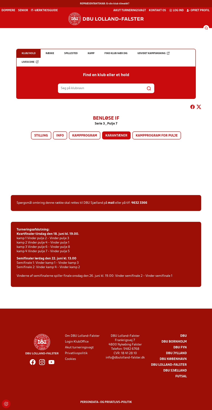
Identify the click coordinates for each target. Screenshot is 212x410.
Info (60, 135)
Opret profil (198, 10)
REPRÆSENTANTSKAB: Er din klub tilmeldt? (104, 4)
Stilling (41, 135)
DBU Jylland (176, 353)
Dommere (8, 10)
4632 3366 (139, 202)
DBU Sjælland (175, 370)
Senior (23, 10)
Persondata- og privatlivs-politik (106, 402)
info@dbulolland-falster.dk (125, 357)
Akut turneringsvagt (129, 10)
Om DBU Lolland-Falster (82, 336)
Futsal (181, 376)
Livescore (30, 62)
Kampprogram (84, 135)
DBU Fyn (180, 347)
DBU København (173, 359)
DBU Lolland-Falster (169, 364)
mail (111, 202)
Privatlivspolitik (76, 353)
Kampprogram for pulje (157, 135)
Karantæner (116, 135)
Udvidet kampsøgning (153, 53)
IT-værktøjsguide (44, 10)
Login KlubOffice (77, 341)
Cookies (70, 359)
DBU (183, 336)
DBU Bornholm (174, 341)
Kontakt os (157, 10)
